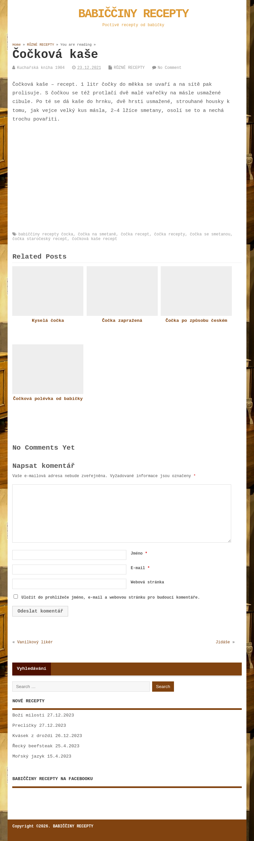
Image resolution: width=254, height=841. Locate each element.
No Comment (170, 68)
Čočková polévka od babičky (48, 398)
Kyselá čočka (48, 320)
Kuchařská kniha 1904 (40, 68)
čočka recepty (169, 234)
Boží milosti (28, 715)
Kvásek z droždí (32, 735)
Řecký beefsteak (32, 746)
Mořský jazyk (28, 756)
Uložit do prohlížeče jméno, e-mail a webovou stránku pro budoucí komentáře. (110, 597)
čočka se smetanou (210, 234)
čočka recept (135, 234)
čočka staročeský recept (39, 239)
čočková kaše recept (94, 239)
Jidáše (223, 642)
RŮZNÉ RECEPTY (129, 68)
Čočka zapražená (122, 320)
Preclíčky (24, 725)
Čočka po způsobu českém (196, 320)
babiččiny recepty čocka (45, 234)
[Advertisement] (133, 178)
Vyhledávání (31, 668)
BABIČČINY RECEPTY (133, 14)
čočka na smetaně (97, 234)
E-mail (140, 568)
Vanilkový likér (35, 642)
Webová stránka (147, 582)
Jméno (139, 553)
